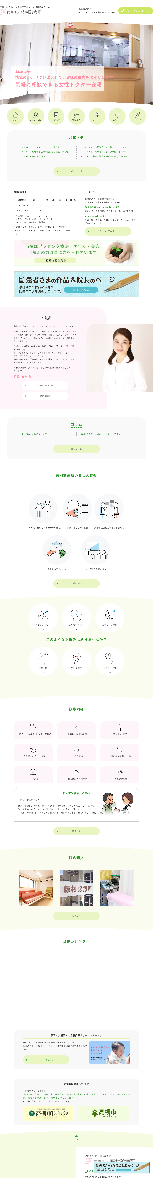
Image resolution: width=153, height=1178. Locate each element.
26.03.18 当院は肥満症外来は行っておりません (104, 147)
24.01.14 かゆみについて (34, 434)
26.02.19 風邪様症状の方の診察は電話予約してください (47, 152)
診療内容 (76, 831)
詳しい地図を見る (108, 231)
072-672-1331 (135, 11)
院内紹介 (76, 916)
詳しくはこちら (46, 1060)
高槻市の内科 (21, 10)
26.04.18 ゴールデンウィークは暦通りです (43, 147)
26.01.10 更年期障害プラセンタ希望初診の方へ (104, 152)
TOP (76, 1138)
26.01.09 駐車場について (34, 156)
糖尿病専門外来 (23, 7)
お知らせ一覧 (76, 171)
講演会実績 (45, 396)
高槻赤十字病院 (99, 1094)
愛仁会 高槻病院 (31, 1094)
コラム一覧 (76, 449)
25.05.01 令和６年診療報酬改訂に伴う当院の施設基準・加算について (106, 156)
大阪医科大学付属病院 (53, 1094)
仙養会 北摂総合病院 (38, 1098)
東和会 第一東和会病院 (77, 1094)
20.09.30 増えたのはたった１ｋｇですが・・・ (104, 434)
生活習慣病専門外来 (42, 7)
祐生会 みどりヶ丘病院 (62, 1098)
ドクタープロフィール (45, 386)
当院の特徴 (76, 583)
